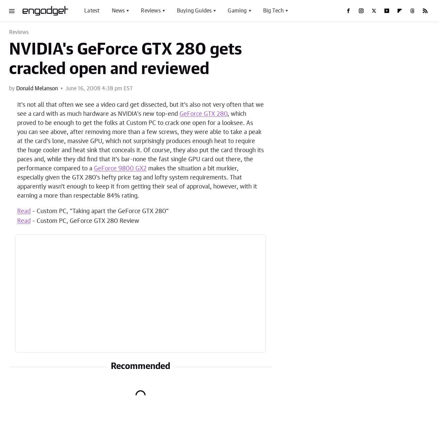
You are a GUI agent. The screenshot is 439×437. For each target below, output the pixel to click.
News (118, 10)
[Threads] (412, 11)
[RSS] (425, 11)
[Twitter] (374, 11)
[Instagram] (361, 11)
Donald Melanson (37, 88)
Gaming (237, 10)
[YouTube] (387, 11)
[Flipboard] (400, 11)
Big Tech (273, 10)
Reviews (150, 10)
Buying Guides (194, 10)
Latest (91, 10)
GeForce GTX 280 (203, 114)
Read (24, 211)
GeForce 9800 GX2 (120, 169)
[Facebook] (348, 11)
